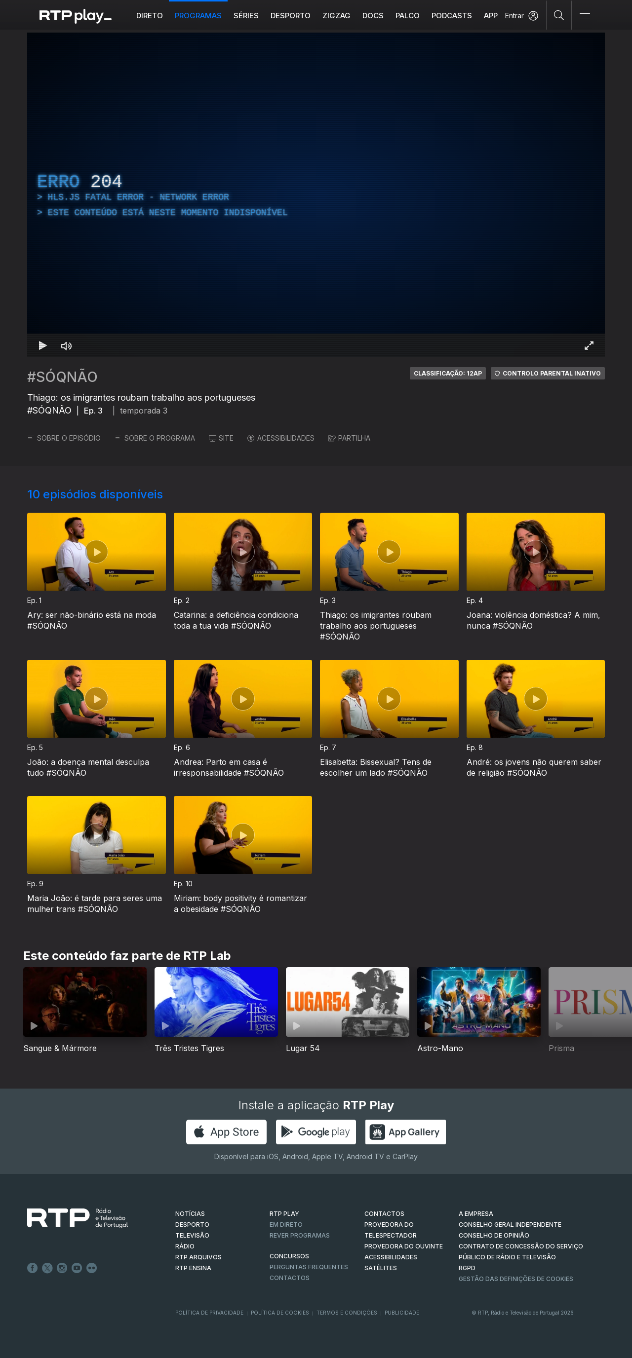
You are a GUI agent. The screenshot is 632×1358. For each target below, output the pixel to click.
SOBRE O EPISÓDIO (64, 438)
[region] (316, 195)
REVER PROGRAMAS (300, 1235)
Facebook (32, 1268)
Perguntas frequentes (309, 1267)
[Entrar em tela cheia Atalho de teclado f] (589, 345)
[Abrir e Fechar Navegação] (584, 16)
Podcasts (452, 15)
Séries (246, 15)
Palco (408, 15)
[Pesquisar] (559, 15)
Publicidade (402, 1313)
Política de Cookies (280, 1313)
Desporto (291, 15)
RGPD (467, 1268)
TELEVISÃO (192, 1235)
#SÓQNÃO (62, 377)
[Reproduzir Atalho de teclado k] (43, 345)
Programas (198, 15)
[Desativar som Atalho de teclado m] (67, 345)
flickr (91, 1268)
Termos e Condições (346, 1313)
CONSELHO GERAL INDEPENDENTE (510, 1224)
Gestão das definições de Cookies (516, 1279)
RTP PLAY (284, 1213)
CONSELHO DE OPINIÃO (494, 1235)
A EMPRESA (476, 1213)
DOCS (373, 15)
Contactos (290, 1278)
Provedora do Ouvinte (403, 1246)
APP (491, 15)
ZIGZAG (337, 15)
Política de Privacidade (209, 1313)
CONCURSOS (289, 1256)
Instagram (62, 1268)
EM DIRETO (286, 1224)
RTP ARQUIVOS (198, 1257)
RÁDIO (185, 1246)
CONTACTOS (384, 1213)
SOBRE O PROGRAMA (155, 438)
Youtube (77, 1268)
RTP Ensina (193, 1268)
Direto (150, 15)
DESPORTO (192, 1224)
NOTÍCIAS (190, 1213)
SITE (221, 438)
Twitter (47, 1268)
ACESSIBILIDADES (281, 438)
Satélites (380, 1268)
